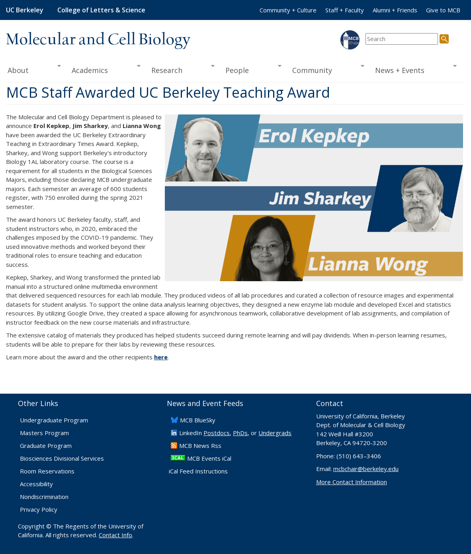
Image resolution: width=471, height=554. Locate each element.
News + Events (413, 69)
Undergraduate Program (54, 420)
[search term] (401, 39)
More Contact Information (351, 482)
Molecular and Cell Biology (98, 39)
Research (180, 69)
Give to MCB (443, 10)
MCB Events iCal (209, 458)
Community (325, 69)
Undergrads (274, 433)
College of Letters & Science (101, 10)
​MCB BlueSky (197, 420)
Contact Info (115, 535)
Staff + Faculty (344, 10)
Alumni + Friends (395, 10)
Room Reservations (47, 471)
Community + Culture (288, 10)
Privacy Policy (38, 509)
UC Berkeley (24, 10)
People (250, 69)
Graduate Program (46, 446)
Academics (103, 69)
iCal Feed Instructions (198, 471)
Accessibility (36, 484)
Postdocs (216, 433)
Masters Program (44, 433)
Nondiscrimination (44, 497)
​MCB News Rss (200, 446)
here (161, 357)
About (33, 69)
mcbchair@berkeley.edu (366, 469)
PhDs (240, 433)
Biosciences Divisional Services (62, 458)
